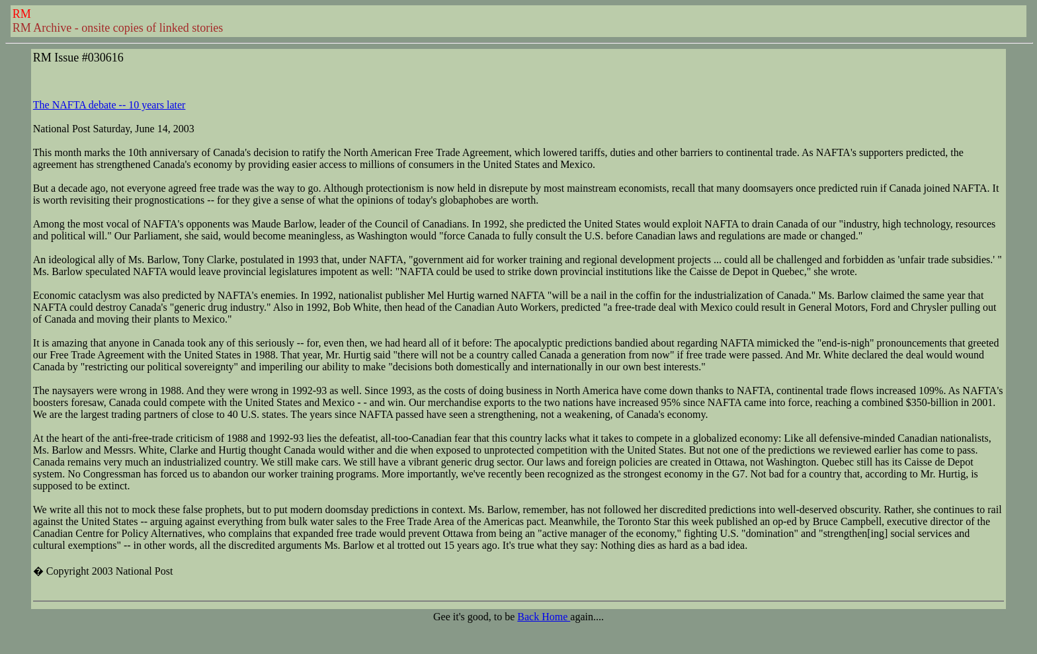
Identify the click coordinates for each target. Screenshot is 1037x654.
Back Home (543, 616)
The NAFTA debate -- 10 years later (109, 104)
